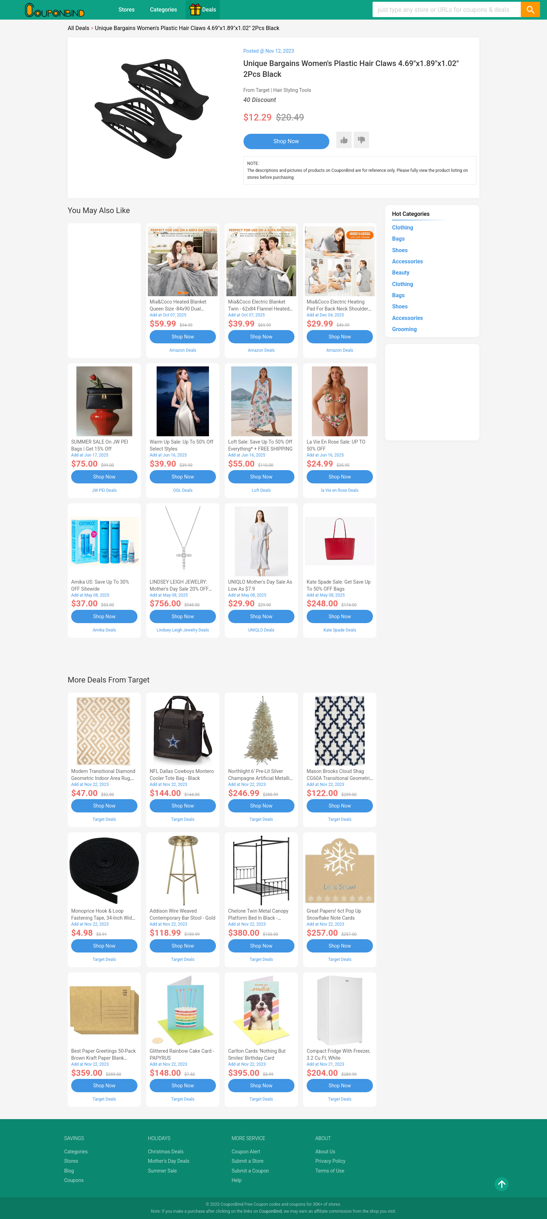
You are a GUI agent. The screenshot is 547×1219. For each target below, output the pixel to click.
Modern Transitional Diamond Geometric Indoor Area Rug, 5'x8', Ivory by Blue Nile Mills (103, 778)
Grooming (404, 329)
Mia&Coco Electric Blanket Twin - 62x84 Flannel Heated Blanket (259, 309)
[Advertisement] (104, 289)
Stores (127, 9)
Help (237, 1180)
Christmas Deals (165, 1151)
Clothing (402, 227)
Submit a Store (248, 1161)
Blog (69, 1171)
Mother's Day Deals (168, 1161)
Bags (398, 238)
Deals (202, 9)
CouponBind (270, 1211)
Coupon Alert (246, 1151)
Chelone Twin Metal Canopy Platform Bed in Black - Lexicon (258, 918)
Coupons (74, 1180)
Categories (163, 9)
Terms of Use (329, 1171)
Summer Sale (162, 1171)
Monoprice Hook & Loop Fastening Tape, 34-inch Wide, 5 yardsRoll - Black (103, 918)
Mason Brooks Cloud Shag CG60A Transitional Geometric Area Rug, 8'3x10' (339, 778)
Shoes (400, 250)
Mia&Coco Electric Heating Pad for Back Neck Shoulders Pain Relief (339, 309)
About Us (325, 1151)
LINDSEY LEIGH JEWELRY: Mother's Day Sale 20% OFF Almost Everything (179, 589)
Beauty (401, 272)
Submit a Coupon (250, 1171)
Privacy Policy (330, 1161)
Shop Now (286, 141)
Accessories (407, 261)
